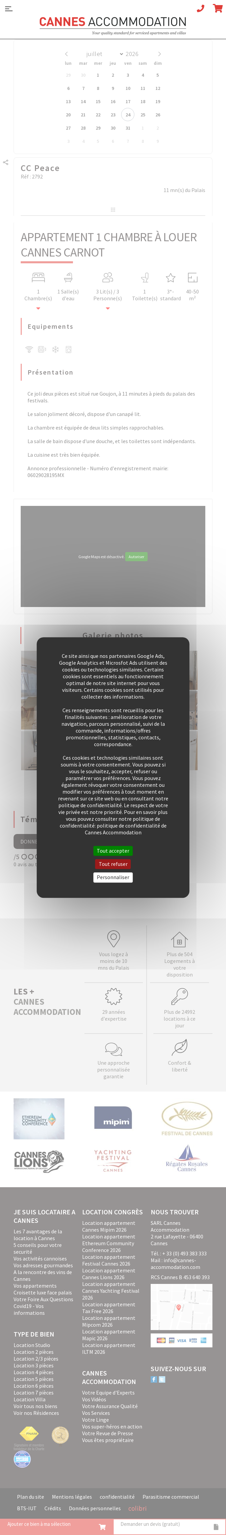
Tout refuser (113, 863)
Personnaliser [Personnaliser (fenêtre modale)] (113, 877)
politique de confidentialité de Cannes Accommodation (126, 829)
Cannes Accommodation (113, 26)
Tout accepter (113, 850)
